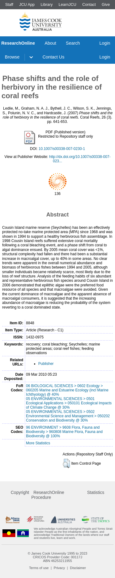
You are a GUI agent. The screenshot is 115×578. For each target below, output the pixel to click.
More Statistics (38, 443)
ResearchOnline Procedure (47, 495)
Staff (9, 4)
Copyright (20, 492)
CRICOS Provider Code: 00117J (57, 557)
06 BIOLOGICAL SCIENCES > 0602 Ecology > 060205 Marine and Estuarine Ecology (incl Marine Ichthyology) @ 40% (67, 390)
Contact (89, 4)
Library (46, 4)
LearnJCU (67, 4)
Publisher (46, 364)
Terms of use (39, 568)
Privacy (59, 568)
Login (104, 43)
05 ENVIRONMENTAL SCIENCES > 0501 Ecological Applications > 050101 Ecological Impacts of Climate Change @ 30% (69, 403)
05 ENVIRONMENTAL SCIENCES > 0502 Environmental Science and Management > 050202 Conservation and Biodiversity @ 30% (68, 416)
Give (106, 4)
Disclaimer (78, 568)
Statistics (95, 492)
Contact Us (53, 57)
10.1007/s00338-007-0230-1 (62, 149)
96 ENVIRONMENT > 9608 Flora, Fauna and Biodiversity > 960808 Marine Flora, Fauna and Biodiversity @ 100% (64, 431)
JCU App (27, 4)
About (50, 43)
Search (73, 43)
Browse (12, 57)
